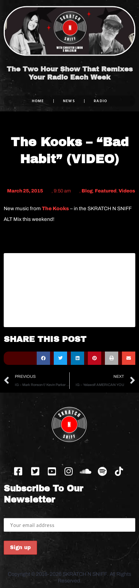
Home (38, 101)
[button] (43, 358)
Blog (87, 191)
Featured (105, 191)
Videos (127, 191)
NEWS (69, 101)
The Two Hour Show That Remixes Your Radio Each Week (70, 73)
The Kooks (55, 208)
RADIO (100, 101)
